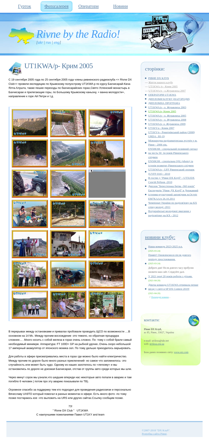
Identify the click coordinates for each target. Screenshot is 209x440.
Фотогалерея (57, 6)
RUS (48, 42)
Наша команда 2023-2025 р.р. (165, 246)
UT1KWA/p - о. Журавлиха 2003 (167, 107)
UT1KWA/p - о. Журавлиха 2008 (167, 119)
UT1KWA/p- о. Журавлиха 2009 (167, 124)
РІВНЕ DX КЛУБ (158, 78)
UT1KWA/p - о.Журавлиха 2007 (167, 90)
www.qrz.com (181, 352)
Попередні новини (160, 297)
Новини (120, 6)
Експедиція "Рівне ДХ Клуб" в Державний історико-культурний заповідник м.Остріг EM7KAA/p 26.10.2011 (173, 194)
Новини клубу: (160, 237)
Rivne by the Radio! (78, 34)
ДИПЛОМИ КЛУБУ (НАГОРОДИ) (169, 99)
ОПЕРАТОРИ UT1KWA (162, 94)
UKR (40, 42)
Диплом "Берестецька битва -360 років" (171, 186)
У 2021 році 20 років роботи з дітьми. (170, 276)
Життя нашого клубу (160, 82)
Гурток (24, 6)
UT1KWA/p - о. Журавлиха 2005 (167, 115)
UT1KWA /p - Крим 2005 (163, 86)
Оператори (88, 6)
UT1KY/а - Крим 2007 (161, 128)
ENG (57, 42)
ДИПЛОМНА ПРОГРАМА (164, 103)
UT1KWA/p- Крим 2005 (162, 111)
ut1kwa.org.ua (156, 343)
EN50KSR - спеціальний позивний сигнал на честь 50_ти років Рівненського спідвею (172, 153)
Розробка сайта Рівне (154, 433)
